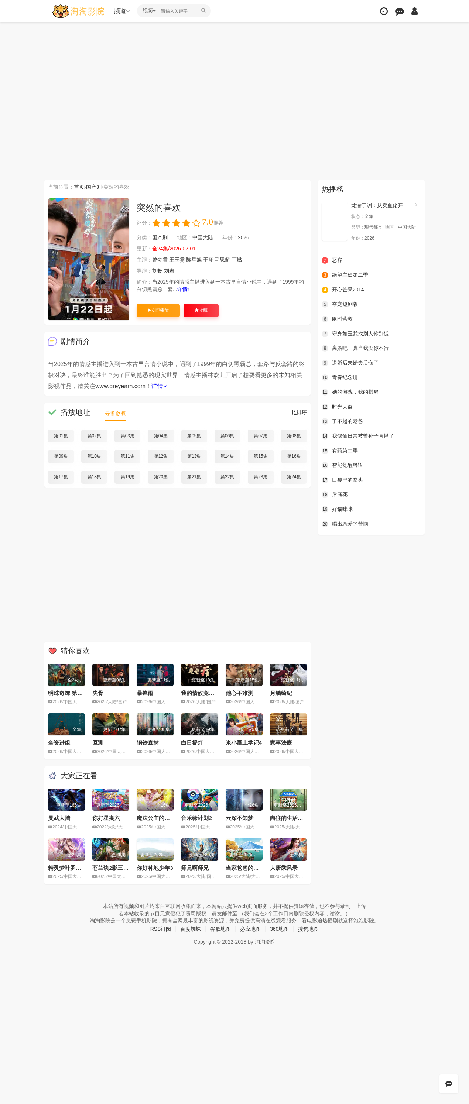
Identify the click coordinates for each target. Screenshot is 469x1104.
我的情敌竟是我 (200, 693)
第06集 (227, 435)
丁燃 (237, 260)
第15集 (260, 456)
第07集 (260, 435)
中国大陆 (202, 237)
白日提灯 (192, 742)
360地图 (279, 929)
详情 (183, 289)
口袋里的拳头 (342, 479)
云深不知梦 (239, 818)
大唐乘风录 (284, 867)
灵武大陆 (59, 818)
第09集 (61, 456)
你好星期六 (106, 818)
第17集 (61, 476)
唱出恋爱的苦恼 (345, 523)
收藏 (201, 310)
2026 (243, 237)
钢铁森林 (148, 742)
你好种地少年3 (155, 867)
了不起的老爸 (342, 421)
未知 (284, 375)
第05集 (194, 435)
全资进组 (59, 742)
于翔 (208, 260)
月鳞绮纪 (281, 693)
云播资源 (115, 414)
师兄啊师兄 (195, 867)
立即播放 (158, 310)
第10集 (94, 456)
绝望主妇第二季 (345, 275)
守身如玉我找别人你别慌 (355, 333)
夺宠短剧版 (340, 304)
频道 (122, 11)
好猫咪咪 (337, 509)
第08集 (294, 435)
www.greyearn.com (120, 386)
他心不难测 (239, 693)
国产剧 (94, 187)
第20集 (161, 476)
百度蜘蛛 (190, 929)
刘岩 (169, 271)
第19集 (127, 476)
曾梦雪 (160, 260)
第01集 (61, 435)
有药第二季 (340, 450)
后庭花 (335, 494)
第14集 (227, 456)
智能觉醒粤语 (342, 465)
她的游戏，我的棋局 (350, 392)
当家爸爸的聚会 (245, 867)
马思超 (222, 260)
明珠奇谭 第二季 (68, 693)
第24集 (294, 476)
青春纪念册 (340, 377)
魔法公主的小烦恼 (159, 818)
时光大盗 (337, 406)
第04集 (161, 435)
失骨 (97, 693)
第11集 (127, 456)
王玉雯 (177, 260)
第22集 (227, 476)
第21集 (194, 476)
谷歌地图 (220, 929)
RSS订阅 (160, 929)
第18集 (94, 476)
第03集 (127, 435)
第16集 (294, 456)
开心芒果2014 (343, 289)
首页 (79, 187)
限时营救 (337, 319)
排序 (299, 412)
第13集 (194, 456)
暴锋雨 (145, 693)
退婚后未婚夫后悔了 (350, 362)
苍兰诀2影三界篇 (113, 867)
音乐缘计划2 (196, 818)
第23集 (260, 476)
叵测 (97, 742)
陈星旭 (194, 260)
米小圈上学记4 (244, 742)
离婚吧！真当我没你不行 (355, 348)
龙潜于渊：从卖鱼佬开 (377, 205)
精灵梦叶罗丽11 (68, 867)
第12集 (161, 456)
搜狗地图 (308, 929)
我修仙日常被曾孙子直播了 (358, 436)
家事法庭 (281, 742)
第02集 (94, 435)
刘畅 (157, 271)
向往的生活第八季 (292, 818)
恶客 (332, 260)
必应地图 (250, 929)
